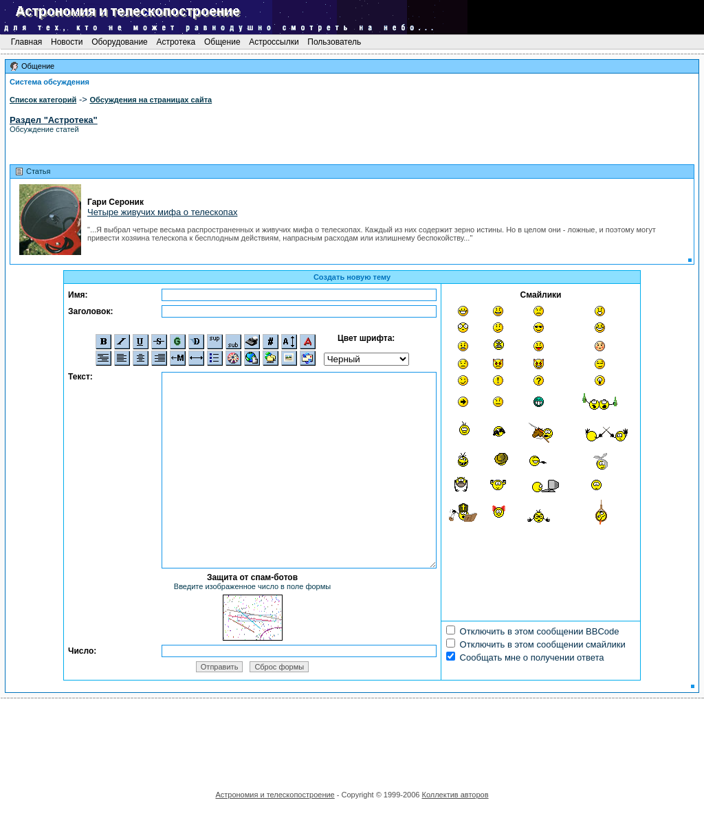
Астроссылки (274, 42)
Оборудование (119, 42)
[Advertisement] (352, 740)
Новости (67, 42)
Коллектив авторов (454, 795)
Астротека (175, 42)
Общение (222, 42)
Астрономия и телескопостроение (274, 795)
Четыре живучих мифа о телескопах (162, 212)
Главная (26, 42)
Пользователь (334, 42)
